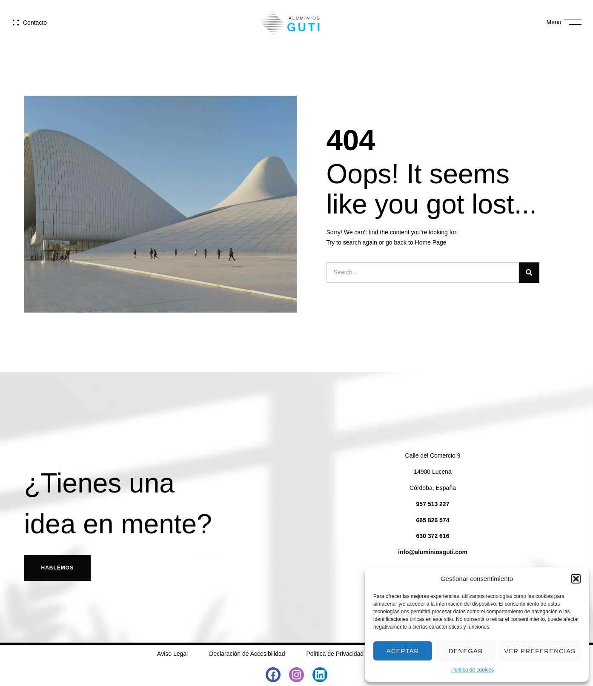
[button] (576, 579)
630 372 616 (433, 535)
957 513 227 (433, 504)
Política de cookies (472, 670)
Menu (554, 22)
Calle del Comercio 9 (433, 455)
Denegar (466, 651)
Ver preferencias (540, 651)
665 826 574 (433, 520)
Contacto (35, 22)
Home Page (431, 242)
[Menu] (573, 22)
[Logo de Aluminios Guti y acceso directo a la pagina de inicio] (290, 22)
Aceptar (403, 651)
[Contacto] (16, 23)
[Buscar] (529, 272)
